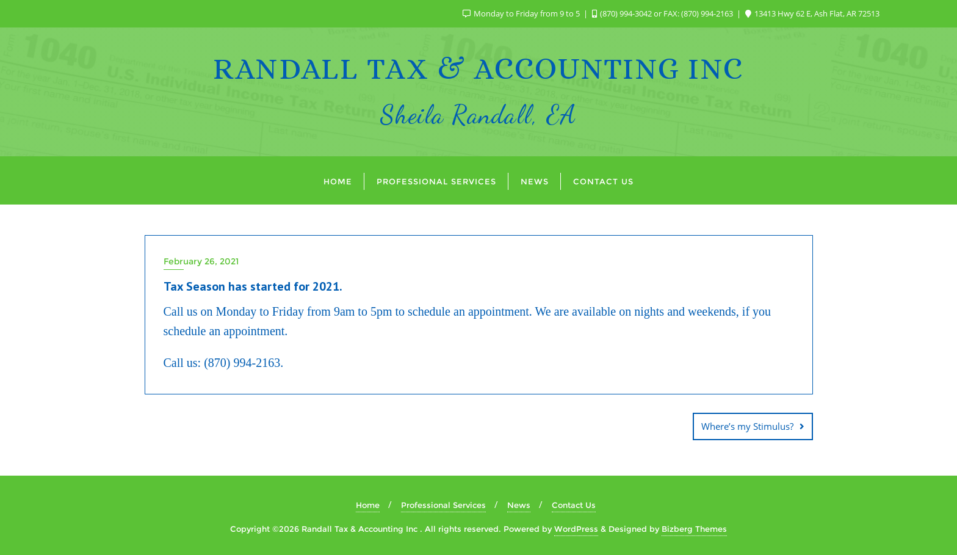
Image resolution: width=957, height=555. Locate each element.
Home (368, 505)
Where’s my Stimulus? (747, 426)
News (518, 505)
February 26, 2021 (201, 261)
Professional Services (443, 505)
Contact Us (574, 505)
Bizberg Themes (694, 529)
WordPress (576, 529)
